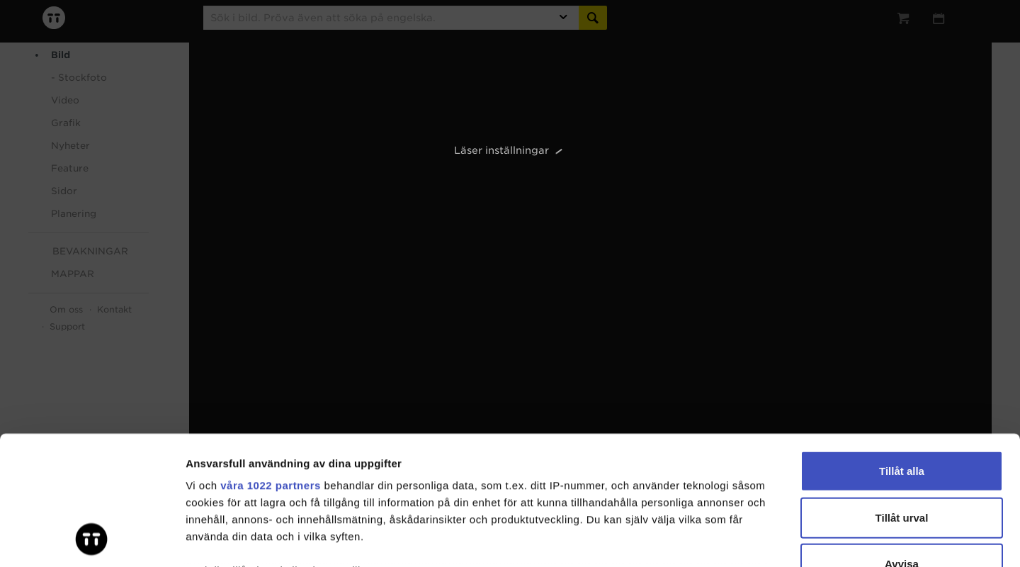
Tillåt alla (901, 350)
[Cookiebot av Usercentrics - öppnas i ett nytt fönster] (92, 539)
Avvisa (902, 443)
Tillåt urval (902, 397)
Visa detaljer (769, 539)
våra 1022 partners (270, 365)
